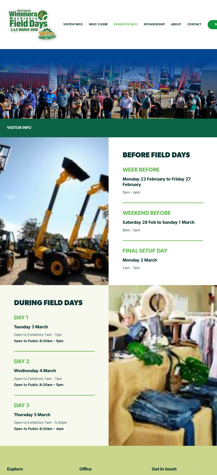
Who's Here (18, 436)
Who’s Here (98, 24)
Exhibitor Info (126, 24)
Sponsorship (154, 24)
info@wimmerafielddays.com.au (172, 431)
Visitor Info (73, 24)
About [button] (176, 24)
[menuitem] (73, 24)
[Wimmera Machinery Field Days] (32, 24)
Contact (194, 24)
